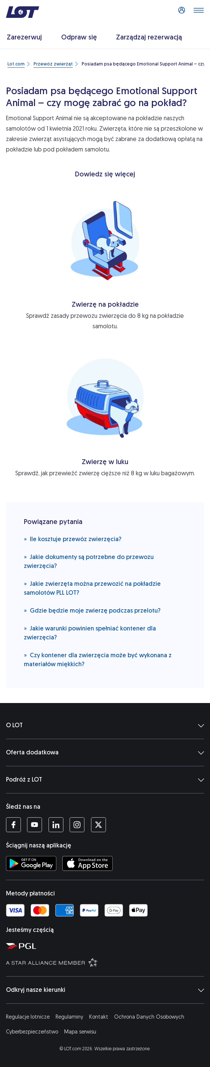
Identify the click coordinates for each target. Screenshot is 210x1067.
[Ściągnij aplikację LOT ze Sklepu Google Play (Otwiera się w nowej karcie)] (31, 863)
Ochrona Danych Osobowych (149, 1017)
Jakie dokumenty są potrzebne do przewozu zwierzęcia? (89, 561)
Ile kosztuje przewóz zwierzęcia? (72, 539)
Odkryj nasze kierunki (105, 989)
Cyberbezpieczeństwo (32, 1032)
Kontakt (98, 1017)
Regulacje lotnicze (28, 1017)
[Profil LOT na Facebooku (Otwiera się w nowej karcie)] (13, 824)
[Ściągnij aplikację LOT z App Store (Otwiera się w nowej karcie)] (87, 863)
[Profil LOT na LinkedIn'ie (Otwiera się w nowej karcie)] (55, 824)
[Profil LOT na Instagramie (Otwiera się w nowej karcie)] (77, 824)
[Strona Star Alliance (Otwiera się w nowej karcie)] (106, 962)
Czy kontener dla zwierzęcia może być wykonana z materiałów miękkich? (98, 659)
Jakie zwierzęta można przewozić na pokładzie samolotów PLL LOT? (92, 587)
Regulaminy (69, 1017)
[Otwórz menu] (198, 12)
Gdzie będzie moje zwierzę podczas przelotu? (92, 610)
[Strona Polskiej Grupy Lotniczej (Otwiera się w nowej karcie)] (106, 945)
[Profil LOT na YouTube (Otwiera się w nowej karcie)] (34, 824)
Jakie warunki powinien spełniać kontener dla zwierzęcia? (90, 632)
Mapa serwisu (80, 1032)
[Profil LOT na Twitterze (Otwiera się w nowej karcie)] (98, 824)
